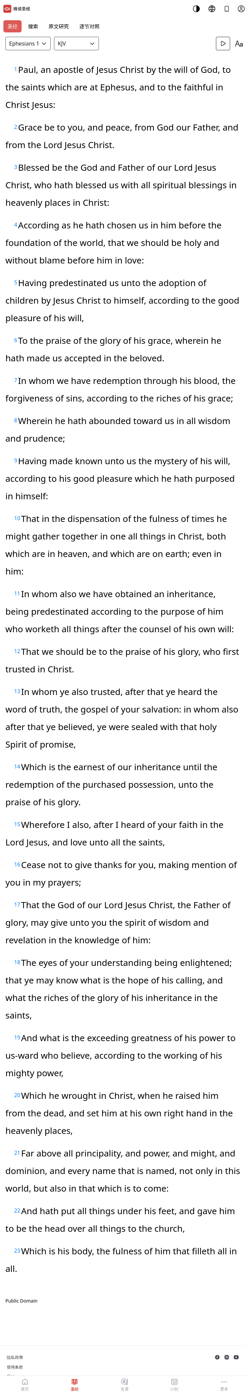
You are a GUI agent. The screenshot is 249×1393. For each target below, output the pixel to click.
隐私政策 (15, 1357)
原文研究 (59, 26)
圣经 (12, 26)
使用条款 (15, 1367)
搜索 (33, 26)
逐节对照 (89, 26)
